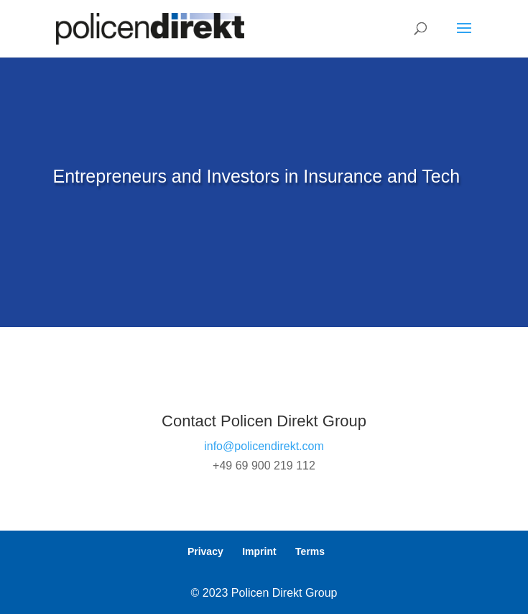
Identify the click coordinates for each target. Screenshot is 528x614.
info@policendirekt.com (264, 446)
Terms (310, 551)
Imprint (259, 551)
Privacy (205, 551)
